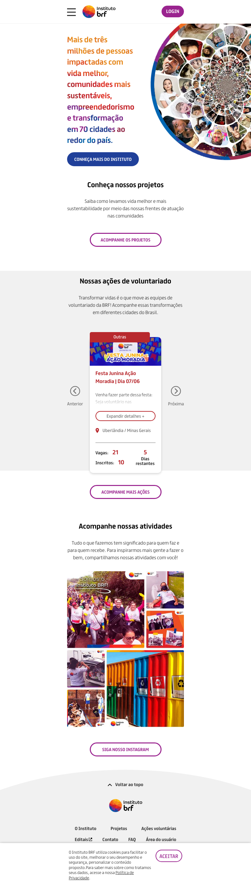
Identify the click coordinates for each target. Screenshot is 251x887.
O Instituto (85, 828)
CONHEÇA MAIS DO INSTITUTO (103, 159)
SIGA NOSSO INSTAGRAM (125, 749)
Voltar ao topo (126, 784)
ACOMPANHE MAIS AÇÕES (125, 492)
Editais (83, 839)
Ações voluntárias (159, 828)
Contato (110, 839)
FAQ (132, 839)
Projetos (119, 828)
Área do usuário (161, 839)
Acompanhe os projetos (126, 239)
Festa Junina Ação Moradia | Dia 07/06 (117, 377)
